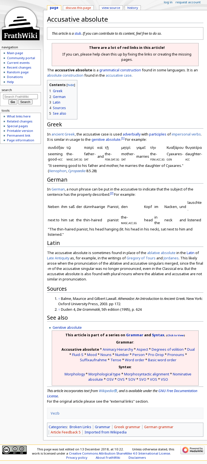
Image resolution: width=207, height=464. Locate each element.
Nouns (106, 354)
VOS (153, 379)
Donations (15, 77)
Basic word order (162, 359)
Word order (134, 359)
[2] (112, 193)
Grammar (134, 334)
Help (10, 82)
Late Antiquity (58, 257)
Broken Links (80, 426)
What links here (19, 116)
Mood (92, 354)
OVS (121, 379)
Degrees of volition (168, 349)
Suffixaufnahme (93, 359)
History (132, 8)
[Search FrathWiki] (20, 96)
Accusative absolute (80, 349)
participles (157, 134)
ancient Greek (63, 134)
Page (54, 8)
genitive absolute (106, 139)
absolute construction (65, 75)
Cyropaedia (76, 170)
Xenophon (57, 170)
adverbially (132, 134)
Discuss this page (78, 8)
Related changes (19, 121)
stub (78, 33)
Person (138, 354)
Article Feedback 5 (66, 432)
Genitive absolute (67, 327)
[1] (123, 138)
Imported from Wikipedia (106, 432)
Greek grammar (127, 426)
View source (111, 8)
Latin (190, 252)
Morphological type (104, 374)
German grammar (158, 426)
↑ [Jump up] (59, 298)
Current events (18, 63)
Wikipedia (106, 390)
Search (7, 90)
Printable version (20, 131)
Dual (191, 349)
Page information (20, 140)
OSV (110, 379)
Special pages (17, 126)
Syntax (158, 334)
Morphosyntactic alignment (146, 374)
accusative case (119, 75)
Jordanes (171, 257)
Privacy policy (76, 457)
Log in (168, 2)
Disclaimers (137, 457)
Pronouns (175, 354)
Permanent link (18, 135)
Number (122, 354)
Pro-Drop (156, 354)
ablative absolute (161, 252)
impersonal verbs (186, 134)
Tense (115, 359)
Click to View (175, 335)
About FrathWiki (108, 457)
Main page (15, 53)
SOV (131, 379)
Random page (18, 72)
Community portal (21, 58)
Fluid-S (77, 354)
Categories (58, 426)
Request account (188, 2)
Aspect (142, 349)
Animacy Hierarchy (118, 349)
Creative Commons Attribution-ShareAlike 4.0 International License (119, 453)
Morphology (75, 374)
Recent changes (19, 67)
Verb (55, 413)
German (58, 189)
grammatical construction (120, 69)
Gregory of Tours (141, 257)
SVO (142, 379)
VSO (164, 379)
